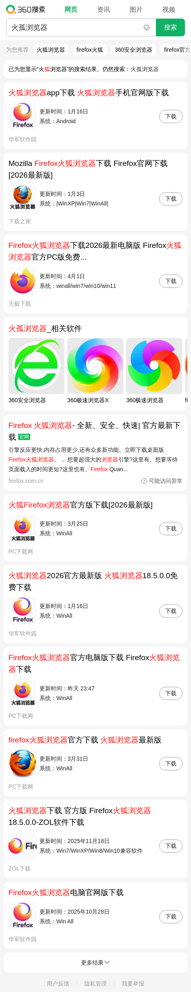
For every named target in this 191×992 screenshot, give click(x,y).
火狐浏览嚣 (51, 49)
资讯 (103, 9)
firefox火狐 (90, 49)
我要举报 (133, 983)
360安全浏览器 (133, 49)
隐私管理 (95, 983)
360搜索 (27, 9)
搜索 (170, 27)
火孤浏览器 (145, 69)
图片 (136, 9)
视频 (168, 9)
